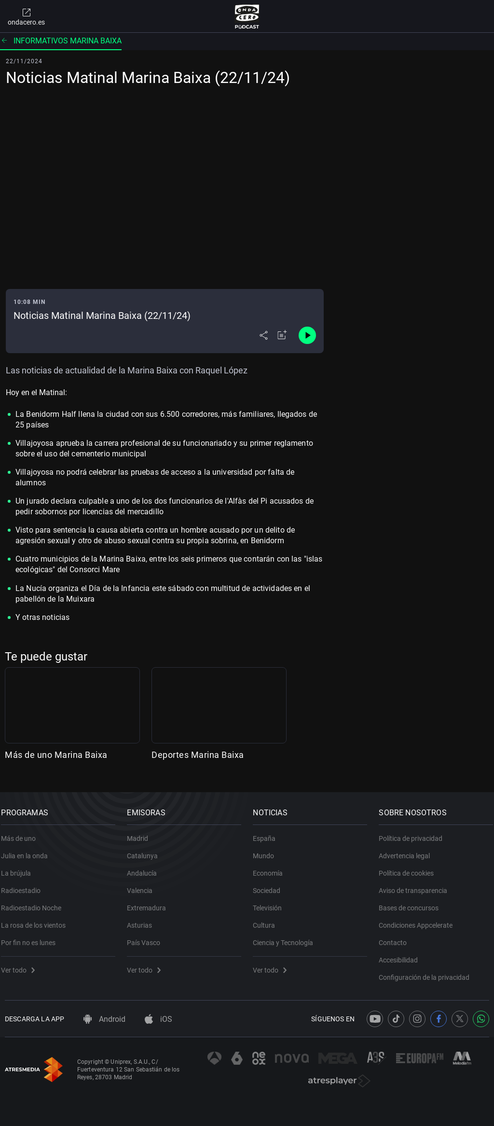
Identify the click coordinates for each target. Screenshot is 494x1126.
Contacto (397, 937)
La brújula (20, 868)
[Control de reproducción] (307, 335)
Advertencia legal (408, 850)
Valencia (143, 885)
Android (104, 1019)
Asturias (143, 920)
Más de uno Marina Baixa (56, 755)
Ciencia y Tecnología (287, 937)
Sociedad (270, 885)
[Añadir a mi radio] (282, 335)
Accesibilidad (402, 955)
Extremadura (150, 902)
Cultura (268, 920)
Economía (272, 868)
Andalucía (146, 868)
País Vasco (147, 937)
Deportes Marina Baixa (197, 755)
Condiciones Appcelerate (419, 920)
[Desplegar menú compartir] (264, 335)
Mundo (267, 850)
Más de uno (22, 833)
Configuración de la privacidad (428, 972)
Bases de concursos (412, 902)
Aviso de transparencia (417, 885)
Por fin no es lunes (32, 937)
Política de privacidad (414, 833)
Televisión (271, 902)
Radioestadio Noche (35, 902)
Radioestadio (24, 885)
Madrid (141, 833)
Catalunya (146, 850)
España (268, 833)
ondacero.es (26, 16)
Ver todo (22, 965)
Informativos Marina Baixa (61, 40)
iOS (158, 1019)
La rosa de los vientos (37, 920)
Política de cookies (410, 868)
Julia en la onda (28, 850)
